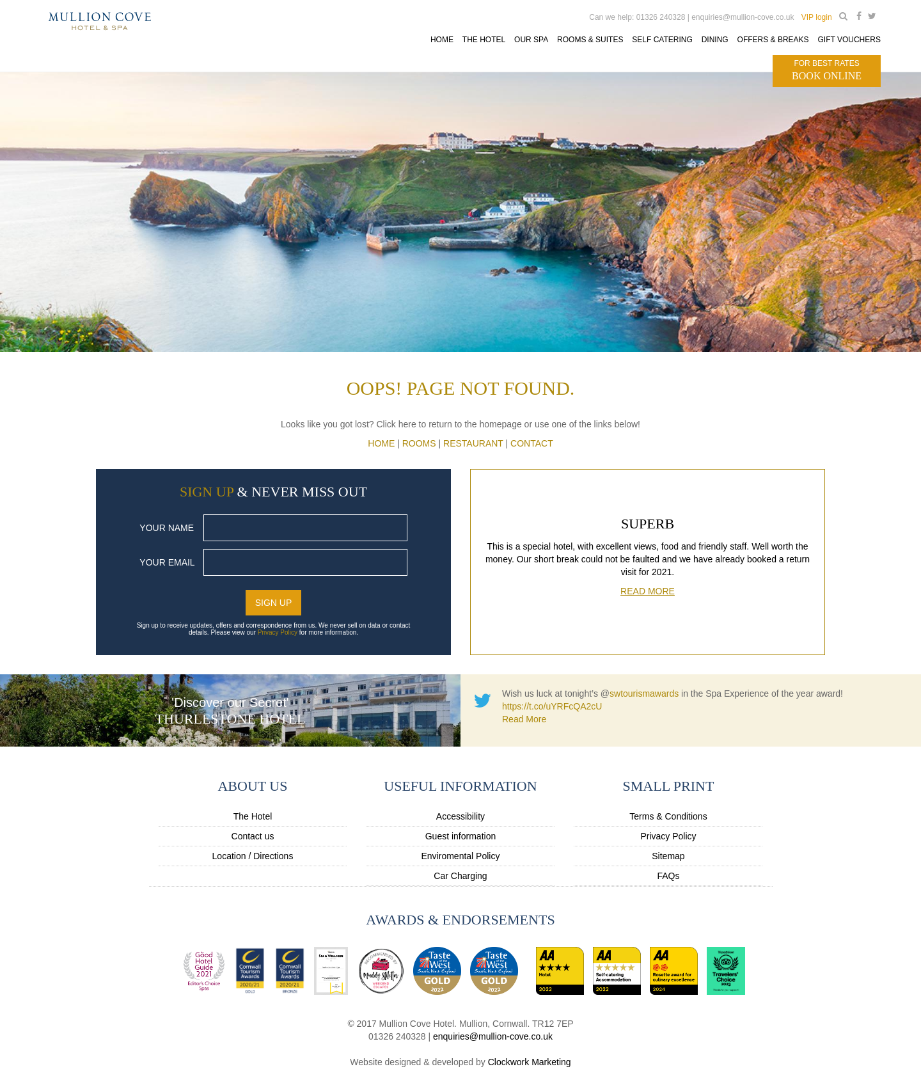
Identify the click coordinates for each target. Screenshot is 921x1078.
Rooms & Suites (590, 39)
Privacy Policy (277, 632)
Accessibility (460, 816)
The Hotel (252, 816)
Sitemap (668, 856)
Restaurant (473, 443)
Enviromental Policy (460, 856)
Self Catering (662, 39)
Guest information (460, 836)
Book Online (827, 69)
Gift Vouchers (848, 39)
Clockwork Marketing (529, 1062)
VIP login (816, 17)
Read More (647, 591)
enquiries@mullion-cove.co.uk (493, 1036)
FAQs (668, 876)
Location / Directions (253, 856)
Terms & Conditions (668, 816)
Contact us (253, 836)
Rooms (419, 443)
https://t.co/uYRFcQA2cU (552, 706)
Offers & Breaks (772, 39)
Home (441, 39)
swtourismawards (644, 693)
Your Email (166, 562)
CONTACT (531, 443)
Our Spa (531, 39)
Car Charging (460, 876)
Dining (715, 39)
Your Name (166, 528)
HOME (381, 443)
